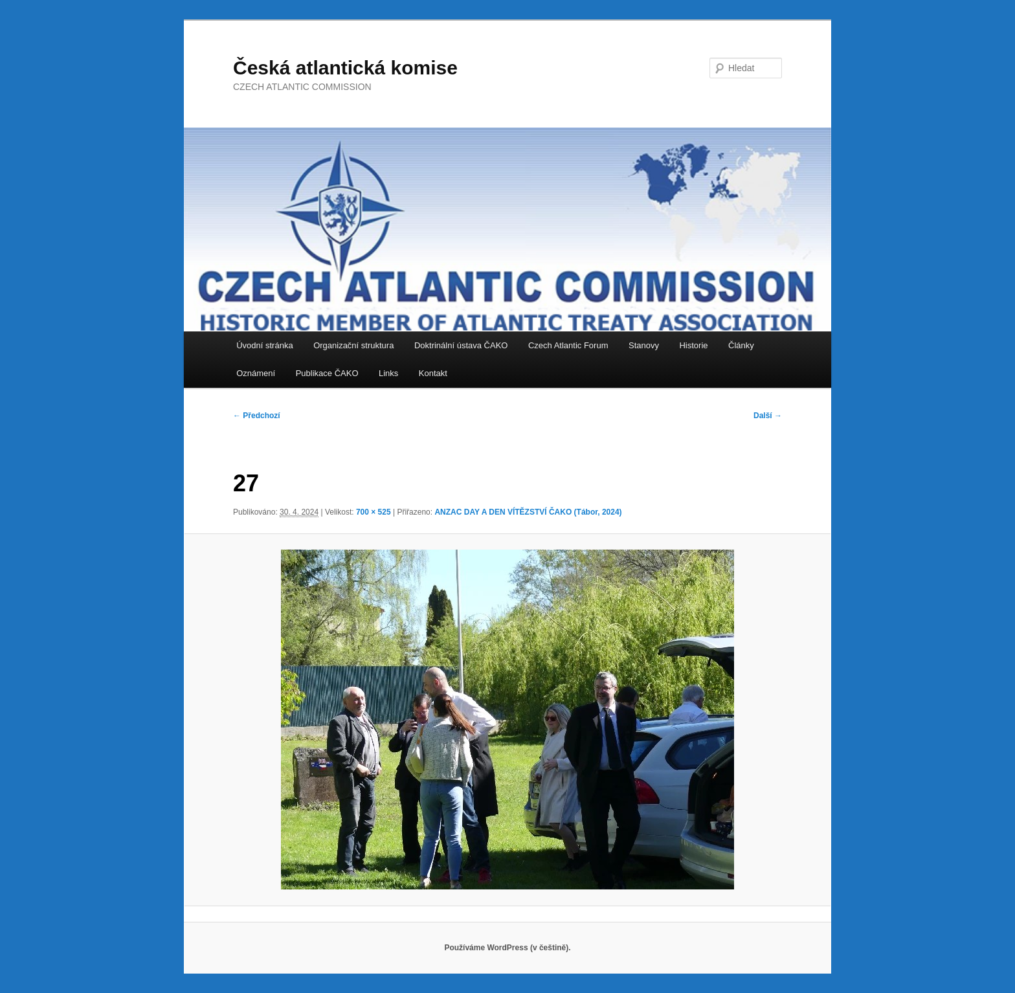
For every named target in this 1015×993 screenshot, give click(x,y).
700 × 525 (373, 512)
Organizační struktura (353, 345)
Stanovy (644, 345)
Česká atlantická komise (345, 67)
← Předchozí (256, 415)
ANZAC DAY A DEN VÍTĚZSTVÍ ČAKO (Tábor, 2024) (527, 512)
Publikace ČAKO (327, 373)
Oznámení (255, 373)
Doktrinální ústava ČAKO (461, 345)
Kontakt (433, 373)
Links (388, 373)
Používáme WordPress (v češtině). (507, 947)
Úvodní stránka (264, 345)
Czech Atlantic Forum (568, 345)
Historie (693, 345)
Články (741, 345)
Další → (767, 415)
